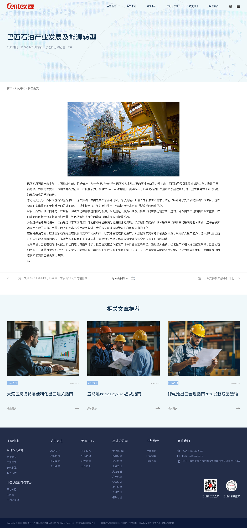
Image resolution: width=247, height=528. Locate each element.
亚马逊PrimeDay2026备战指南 (114, 394)
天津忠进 (117, 492)
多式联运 (12, 467)
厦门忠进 (117, 487)
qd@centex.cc (196, 456)
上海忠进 (117, 466)
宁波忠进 (117, 482)
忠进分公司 (173, 6)
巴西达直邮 (13, 500)
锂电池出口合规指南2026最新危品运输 (203, 394)
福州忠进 (117, 497)
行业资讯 (86, 456)
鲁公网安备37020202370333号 (114, 522)
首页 (9, 88)
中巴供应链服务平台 (19, 482)
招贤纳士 (194, 6)
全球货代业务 (15, 450)
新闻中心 (151, 6)
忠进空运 (12, 462)
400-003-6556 (196, 451)
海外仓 (10, 494)
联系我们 (214, 6)
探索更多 (12, 408)
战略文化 (55, 451)
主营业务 (111, 6)
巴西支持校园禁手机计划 (219, 278)
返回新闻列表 (120, 278)
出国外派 (151, 461)
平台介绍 (12, 489)
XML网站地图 (168, 522)
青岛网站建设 (145, 522)
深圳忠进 (117, 461)
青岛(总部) (118, 451)
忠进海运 (12, 457)
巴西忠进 (117, 456)
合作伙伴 (55, 466)
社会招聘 (151, 451)
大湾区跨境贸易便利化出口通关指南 (40, 394)
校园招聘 (151, 456)
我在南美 (33, 88)
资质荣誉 (55, 461)
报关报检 (12, 472)
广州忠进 (117, 476)
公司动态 (86, 451)
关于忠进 (131, 6)
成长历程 (55, 456)
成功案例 (86, 466)
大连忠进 (117, 471)
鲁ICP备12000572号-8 (85, 522)
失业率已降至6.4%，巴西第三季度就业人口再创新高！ (57, 278)
